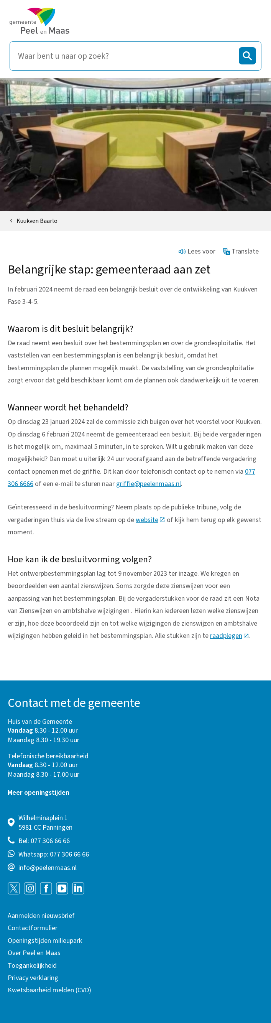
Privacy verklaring (33, 978)
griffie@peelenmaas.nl (148, 484)
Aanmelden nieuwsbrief (41, 916)
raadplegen (229, 636)
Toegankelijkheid (32, 965)
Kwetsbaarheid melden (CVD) (49, 990)
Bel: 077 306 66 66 (44, 841)
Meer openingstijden (38, 792)
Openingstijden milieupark (45, 941)
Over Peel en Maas (34, 953)
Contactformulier (32, 928)
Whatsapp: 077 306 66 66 (53, 854)
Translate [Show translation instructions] (241, 251)
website (150, 520)
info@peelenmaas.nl (47, 868)
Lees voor (197, 251)
